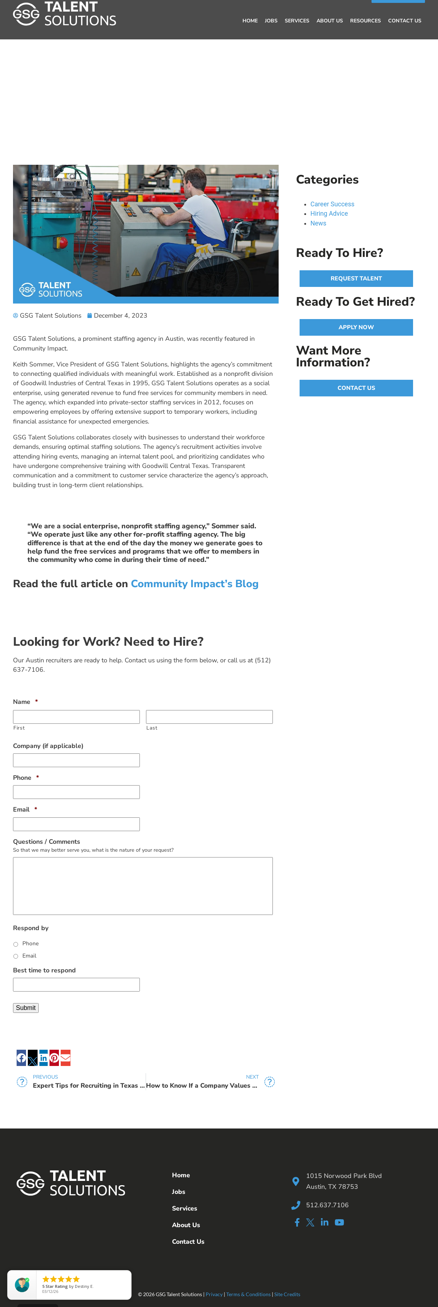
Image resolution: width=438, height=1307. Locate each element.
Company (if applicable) (48, 745)
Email (25, 809)
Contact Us (404, 20)
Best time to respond (44, 970)
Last (152, 727)
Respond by (30, 927)
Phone (26, 777)
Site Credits (287, 1293)
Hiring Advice (329, 212)
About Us (330, 20)
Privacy (214, 1293)
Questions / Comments (46, 841)
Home (250, 20)
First (19, 727)
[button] (21, 1057)
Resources (365, 20)
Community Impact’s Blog (195, 583)
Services (297, 20)
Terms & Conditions (248, 1293)
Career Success (332, 203)
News (318, 222)
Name (25, 701)
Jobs (271, 20)
